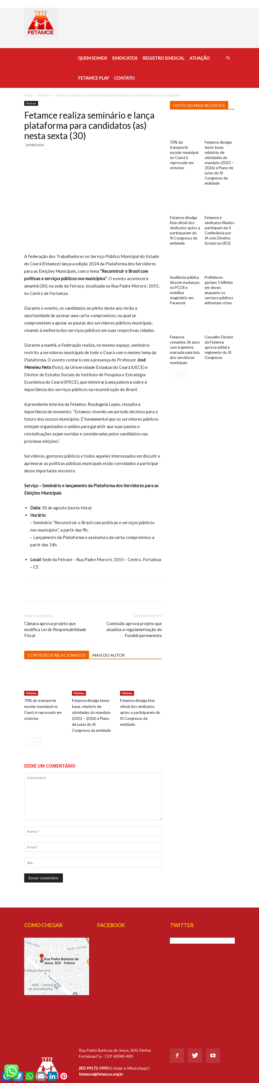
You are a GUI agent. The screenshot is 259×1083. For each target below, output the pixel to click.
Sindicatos (124, 58)
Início (28, 95)
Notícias (44, 95)
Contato (124, 77)
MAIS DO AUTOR (108, 655)
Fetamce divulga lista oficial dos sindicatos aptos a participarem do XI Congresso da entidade (140, 712)
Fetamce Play (93, 77)
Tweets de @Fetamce (189, 940)
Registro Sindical (163, 58)
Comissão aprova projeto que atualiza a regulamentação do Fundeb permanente (134, 629)
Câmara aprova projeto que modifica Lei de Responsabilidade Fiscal (55, 629)
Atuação (200, 58)
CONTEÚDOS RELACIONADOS (57, 655)
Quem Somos (92, 58)
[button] (228, 58)
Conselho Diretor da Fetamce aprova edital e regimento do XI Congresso (219, 347)
